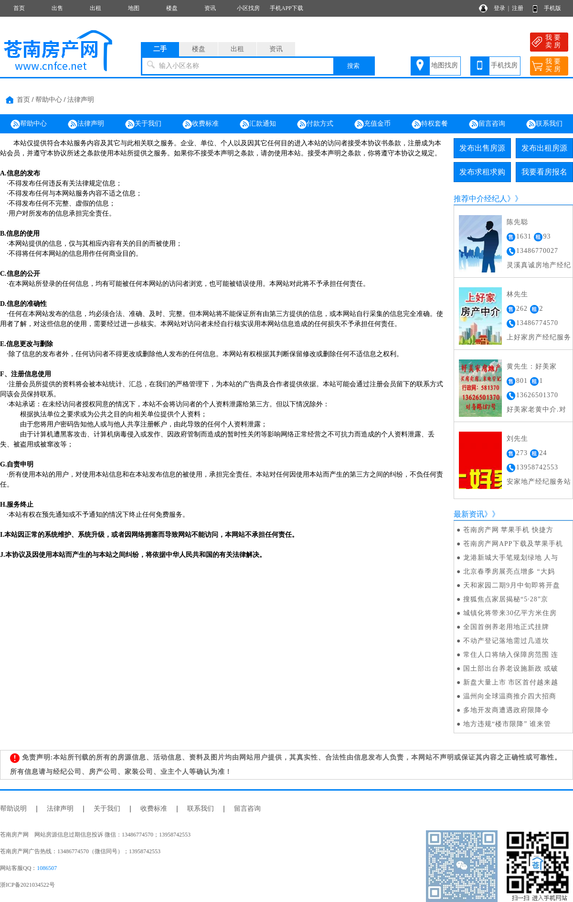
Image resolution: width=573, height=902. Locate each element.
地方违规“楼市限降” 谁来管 (507, 724)
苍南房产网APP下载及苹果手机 (513, 543)
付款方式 (315, 124)
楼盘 (172, 8)
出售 (57, 8)
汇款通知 (258, 124)
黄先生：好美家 (532, 366)
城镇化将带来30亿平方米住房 (510, 613)
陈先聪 (517, 222)
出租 (95, 8)
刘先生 (517, 438)
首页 (19, 8)
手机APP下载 (286, 8)
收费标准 (200, 124)
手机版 (552, 8)
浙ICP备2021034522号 (27, 884)
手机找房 (504, 65)
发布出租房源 (544, 148)
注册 (517, 8)
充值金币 (372, 124)
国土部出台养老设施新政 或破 (511, 668)
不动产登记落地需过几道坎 (506, 640)
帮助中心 (48, 99)
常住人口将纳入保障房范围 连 (511, 654)
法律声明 (80, 99)
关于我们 (143, 124)
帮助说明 (13, 808)
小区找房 (248, 8)
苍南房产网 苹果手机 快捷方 (508, 529)
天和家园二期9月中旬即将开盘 (511, 585)
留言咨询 (487, 124)
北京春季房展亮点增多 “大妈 (509, 571)
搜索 (353, 65)
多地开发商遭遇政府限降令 (506, 710)
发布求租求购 (482, 172)
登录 (499, 8)
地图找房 (444, 65)
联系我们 (544, 124)
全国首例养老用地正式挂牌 (506, 626)
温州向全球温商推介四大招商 (509, 696)
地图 (133, 8)
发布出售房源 (482, 148)
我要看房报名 (544, 172)
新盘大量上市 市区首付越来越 (511, 682)
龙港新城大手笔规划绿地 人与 (511, 557)
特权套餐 (430, 124)
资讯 (210, 8)
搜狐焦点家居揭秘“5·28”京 (505, 599)
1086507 (47, 868)
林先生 (517, 294)
